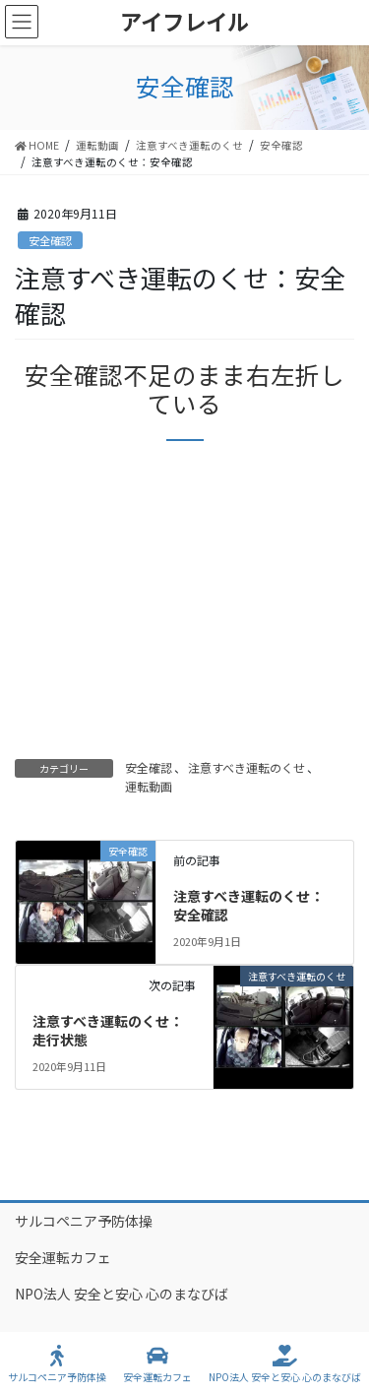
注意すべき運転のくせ (246, 767)
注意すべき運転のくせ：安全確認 (248, 905)
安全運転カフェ (63, 1257)
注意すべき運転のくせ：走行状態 (107, 1030)
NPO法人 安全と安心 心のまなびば (121, 1293)
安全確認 (50, 240)
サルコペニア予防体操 (84, 1221)
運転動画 (148, 786)
